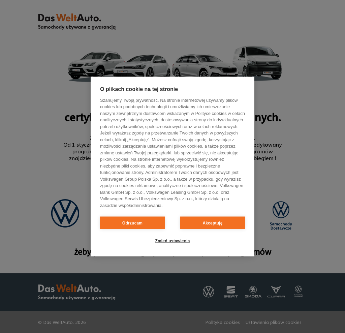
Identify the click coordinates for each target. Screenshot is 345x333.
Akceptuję (212, 222)
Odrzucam (132, 222)
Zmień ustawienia (172, 240)
